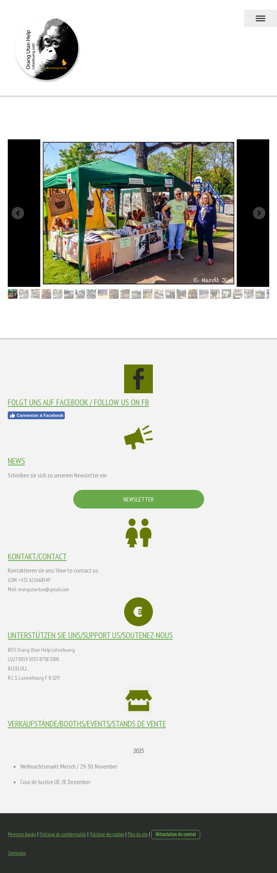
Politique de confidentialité (63, 834)
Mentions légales (22, 834)
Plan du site (138, 834)
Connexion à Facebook (36, 415)
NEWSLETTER (138, 499)
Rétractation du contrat (176, 834)
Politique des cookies (107, 834)
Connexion (17, 853)
